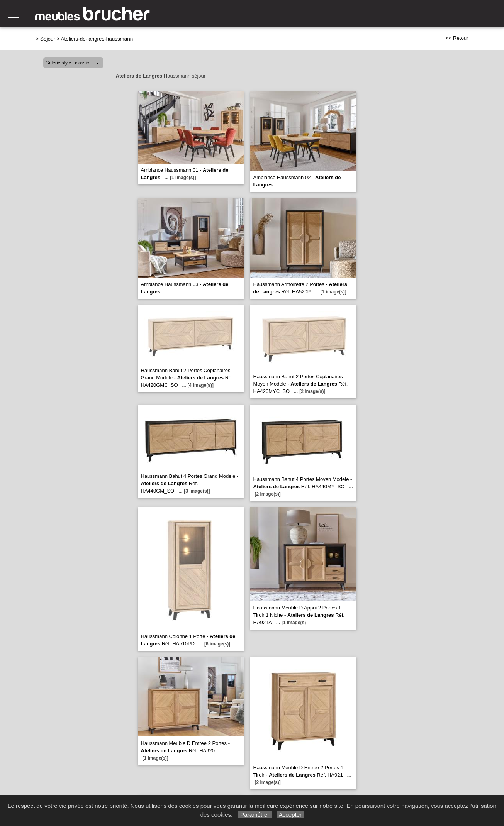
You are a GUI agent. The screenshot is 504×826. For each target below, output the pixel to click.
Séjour (47, 39)
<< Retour (457, 38)
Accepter (291, 814)
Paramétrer (255, 814)
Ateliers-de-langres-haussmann (97, 39)
